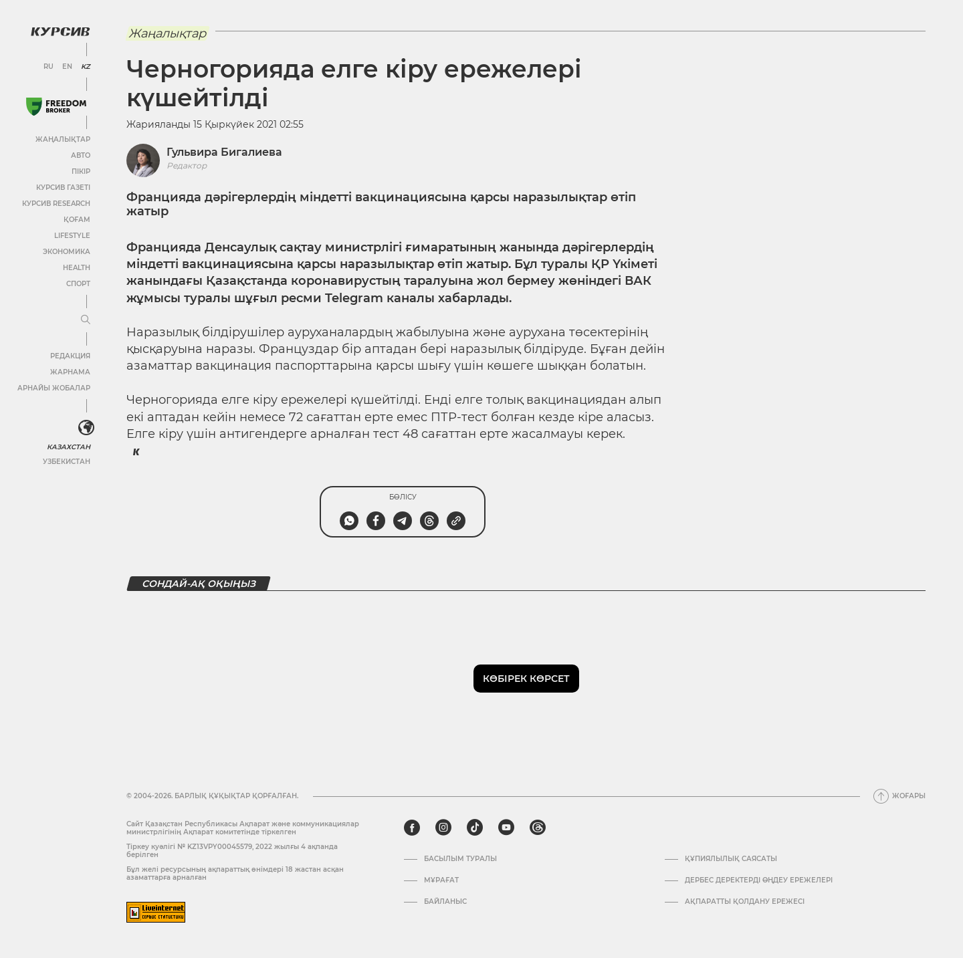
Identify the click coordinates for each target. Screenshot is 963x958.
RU (48, 67)
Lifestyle (72, 235)
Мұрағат (441, 880)
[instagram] (443, 828)
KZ (85, 67)
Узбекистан (66, 461)
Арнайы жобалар (53, 388)
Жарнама (70, 372)
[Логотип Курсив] (60, 31)
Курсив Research (56, 203)
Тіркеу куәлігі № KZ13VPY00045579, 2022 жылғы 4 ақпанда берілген (232, 850)
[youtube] (506, 828)
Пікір (81, 171)
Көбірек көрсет (526, 679)
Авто (80, 155)
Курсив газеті (63, 187)
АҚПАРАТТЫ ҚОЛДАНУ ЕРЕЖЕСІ (745, 902)
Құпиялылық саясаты (731, 859)
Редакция (70, 356)
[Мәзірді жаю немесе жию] (85, 320)
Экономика (66, 251)
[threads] (538, 828)
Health (76, 267)
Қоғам (77, 219)
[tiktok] (475, 828)
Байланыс (445, 902)
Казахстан (68, 447)
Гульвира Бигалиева (224, 152)
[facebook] (412, 828)
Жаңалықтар (62, 139)
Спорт (78, 283)
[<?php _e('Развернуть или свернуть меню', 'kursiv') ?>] (86, 428)
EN (67, 67)
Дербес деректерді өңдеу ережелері (759, 880)
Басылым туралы (460, 859)
